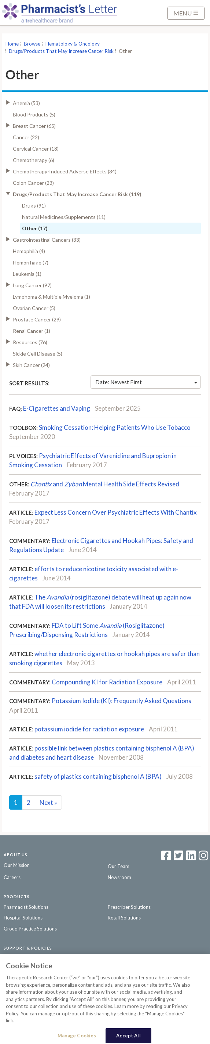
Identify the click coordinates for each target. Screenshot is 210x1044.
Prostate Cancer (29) (37, 319)
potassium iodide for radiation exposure (89, 729)
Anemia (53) (26, 103)
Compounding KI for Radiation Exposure (107, 682)
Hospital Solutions (23, 918)
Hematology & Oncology (72, 44)
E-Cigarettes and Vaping (56, 408)
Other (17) (35, 228)
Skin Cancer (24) (31, 365)
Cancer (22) (26, 137)
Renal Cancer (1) (31, 331)
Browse (32, 44)
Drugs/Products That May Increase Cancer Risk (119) (77, 194)
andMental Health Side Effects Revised (104, 484)
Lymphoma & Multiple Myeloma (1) (51, 297)
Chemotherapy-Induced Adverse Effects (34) (65, 171)
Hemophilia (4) (29, 251)
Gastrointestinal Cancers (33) (47, 240)
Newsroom (119, 877)
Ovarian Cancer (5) (34, 308)
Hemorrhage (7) (30, 262)
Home (12, 44)
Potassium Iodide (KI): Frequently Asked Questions (121, 701)
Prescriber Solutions (129, 907)
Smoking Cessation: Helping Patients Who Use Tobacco (115, 427)
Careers (12, 877)
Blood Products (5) (34, 114)
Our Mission (17, 865)
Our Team (118, 866)
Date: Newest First (146, 382)
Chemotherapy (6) (33, 160)
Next (48, 802)
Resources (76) (30, 342)
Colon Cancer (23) (33, 183)
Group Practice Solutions (30, 929)
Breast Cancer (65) (34, 126)
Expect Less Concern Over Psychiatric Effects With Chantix (115, 512)
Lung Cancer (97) (32, 285)
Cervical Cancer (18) (36, 148)
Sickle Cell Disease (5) (37, 353)
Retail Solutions (124, 918)
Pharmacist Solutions (26, 907)
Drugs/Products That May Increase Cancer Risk (61, 51)
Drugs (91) (34, 205)
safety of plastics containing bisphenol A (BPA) (98, 776)
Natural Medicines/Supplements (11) (64, 217)
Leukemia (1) (27, 274)
